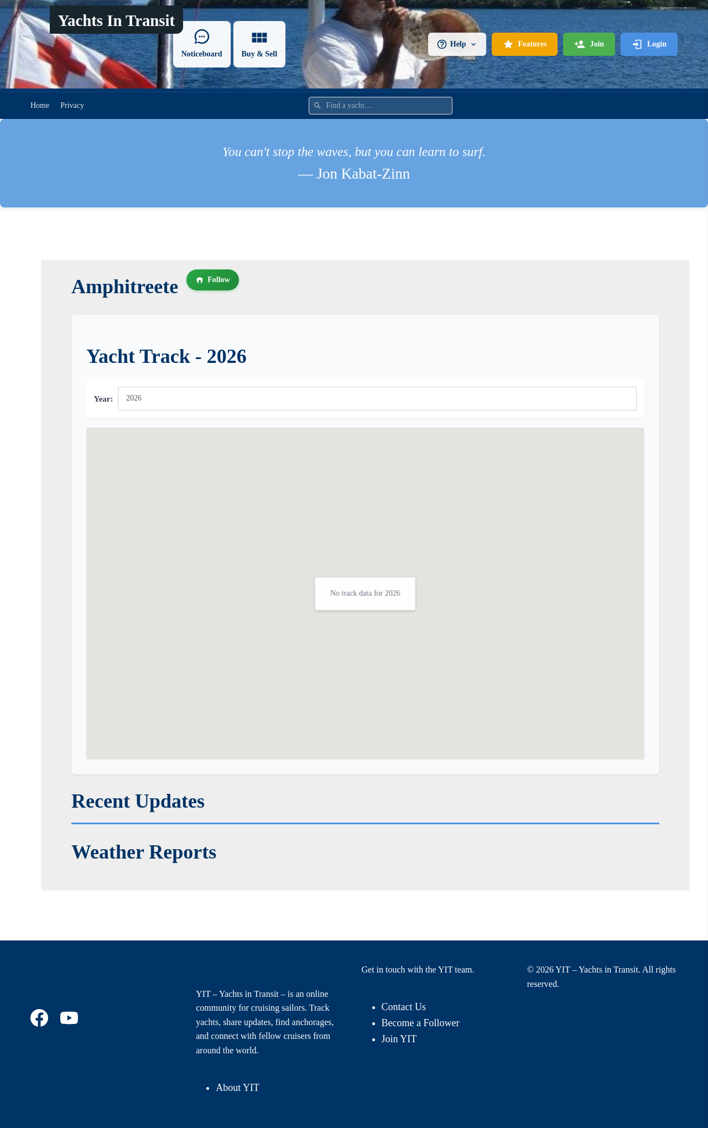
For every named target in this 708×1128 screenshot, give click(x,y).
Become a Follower (421, 1022)
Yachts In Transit (116, 20)
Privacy (72, 105)
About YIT (237, 1087)
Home (39, 105)
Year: (103, 398)
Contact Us (404, 1006)
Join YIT (399, 1038)
